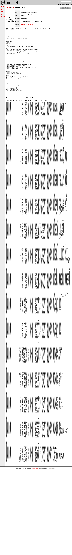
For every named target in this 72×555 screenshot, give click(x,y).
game (8, 7)
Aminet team (35, 554)
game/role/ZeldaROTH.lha (26, 22)
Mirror (58, 6)
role (12, 7)
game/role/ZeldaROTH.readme (27, 24)
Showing (58, 8)
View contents (35, 22)
